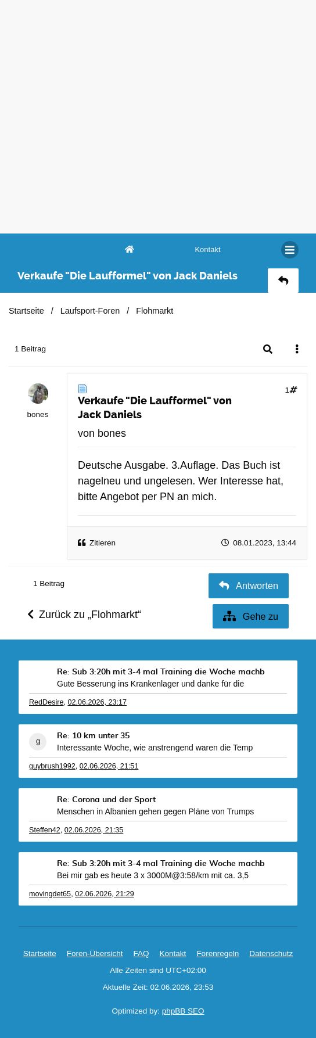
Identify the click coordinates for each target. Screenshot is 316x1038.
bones (38, 414)
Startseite (26, 310)
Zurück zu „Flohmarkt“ (84, 614)
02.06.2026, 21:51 (109, 766)
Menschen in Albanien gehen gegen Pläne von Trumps (155, 811)
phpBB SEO (183, 1011)
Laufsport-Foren (90, 310)
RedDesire (46, 702)
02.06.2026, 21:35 (94, 830)
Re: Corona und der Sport (106, 800)
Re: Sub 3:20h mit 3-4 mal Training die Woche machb (161, 672)
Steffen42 (44, 830)
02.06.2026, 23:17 (97, 702)
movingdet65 (50, 894)
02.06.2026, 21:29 (104, 894)
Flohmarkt (154, 310)
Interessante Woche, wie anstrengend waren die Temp (155, 747)
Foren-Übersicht (95, 953)
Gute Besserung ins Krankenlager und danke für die (150, 683)
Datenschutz (271, 953)
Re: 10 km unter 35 (93, 736)
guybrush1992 (52, 766)
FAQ (141, 953)
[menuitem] (207, 249)
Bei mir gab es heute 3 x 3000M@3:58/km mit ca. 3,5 (153, 875)
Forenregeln (217, 953)
